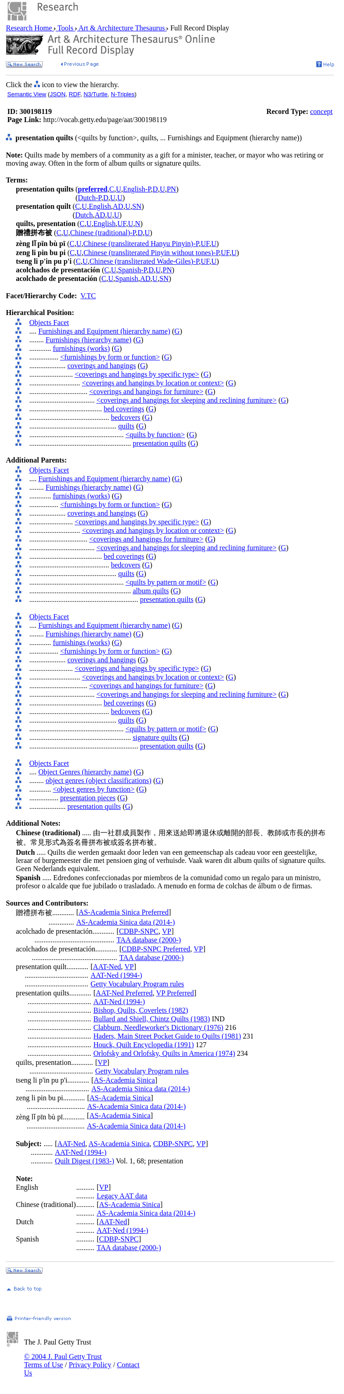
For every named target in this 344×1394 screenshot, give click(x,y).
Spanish (126, 278)
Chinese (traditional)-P (103, 232)
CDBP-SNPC (138, 931)
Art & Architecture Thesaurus (122, 28)
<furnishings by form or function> (110, 357)
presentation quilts (159, 443)
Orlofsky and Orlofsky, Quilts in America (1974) (164, 1053)
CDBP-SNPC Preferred (156, 949)
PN (171, 189)
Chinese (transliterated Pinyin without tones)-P (151, 252)
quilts (126, 426)
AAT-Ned (107, 966)
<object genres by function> (93, 789)
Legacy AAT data (122, 1196)
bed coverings (123, 409)
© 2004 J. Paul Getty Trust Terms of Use (63, 1361)
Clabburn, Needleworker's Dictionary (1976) (158, 1027)
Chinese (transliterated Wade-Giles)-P (144, 261)
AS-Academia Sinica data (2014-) (125, 922)
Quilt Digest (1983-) (84, 1161)
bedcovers (125, 417)
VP (166, 931)
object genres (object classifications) (98, 780)
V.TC (88, 296)
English (100, 206)
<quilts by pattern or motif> (165, 582)
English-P (137, 189)
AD (118, 206)
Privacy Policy (90, 1365)
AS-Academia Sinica (124, 1080)
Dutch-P (90, 198)
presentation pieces (87, 798)
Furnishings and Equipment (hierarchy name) (104, 331)
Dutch (84, 215)
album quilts (151, 591)
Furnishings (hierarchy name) (88, 340)
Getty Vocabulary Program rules (137, 984)
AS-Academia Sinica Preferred (123, 912)
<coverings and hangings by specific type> (136, 374)
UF (122, 223)
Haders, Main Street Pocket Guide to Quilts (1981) (167, 1036)
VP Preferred (175, 993)
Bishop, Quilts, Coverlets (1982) (140, 1010)
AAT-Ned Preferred (124, 993)
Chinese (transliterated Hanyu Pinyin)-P (141, 243)
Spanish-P (132, 270)
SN (136, 206)
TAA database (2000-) (149, 940)
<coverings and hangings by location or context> (153, 383)
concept (321, 111)
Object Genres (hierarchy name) (85, 772)
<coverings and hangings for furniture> (146, 391)
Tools (65, 28)
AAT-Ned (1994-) (117, 975)
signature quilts (155, 737)
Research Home (30, 28)
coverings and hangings (101, 365)
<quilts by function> (155, 434)
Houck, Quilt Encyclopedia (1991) (143, 1045)
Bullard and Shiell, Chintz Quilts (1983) (151, 1019)
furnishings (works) (81, 348)
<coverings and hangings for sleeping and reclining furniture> (186, 400)
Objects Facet (49, 322)
